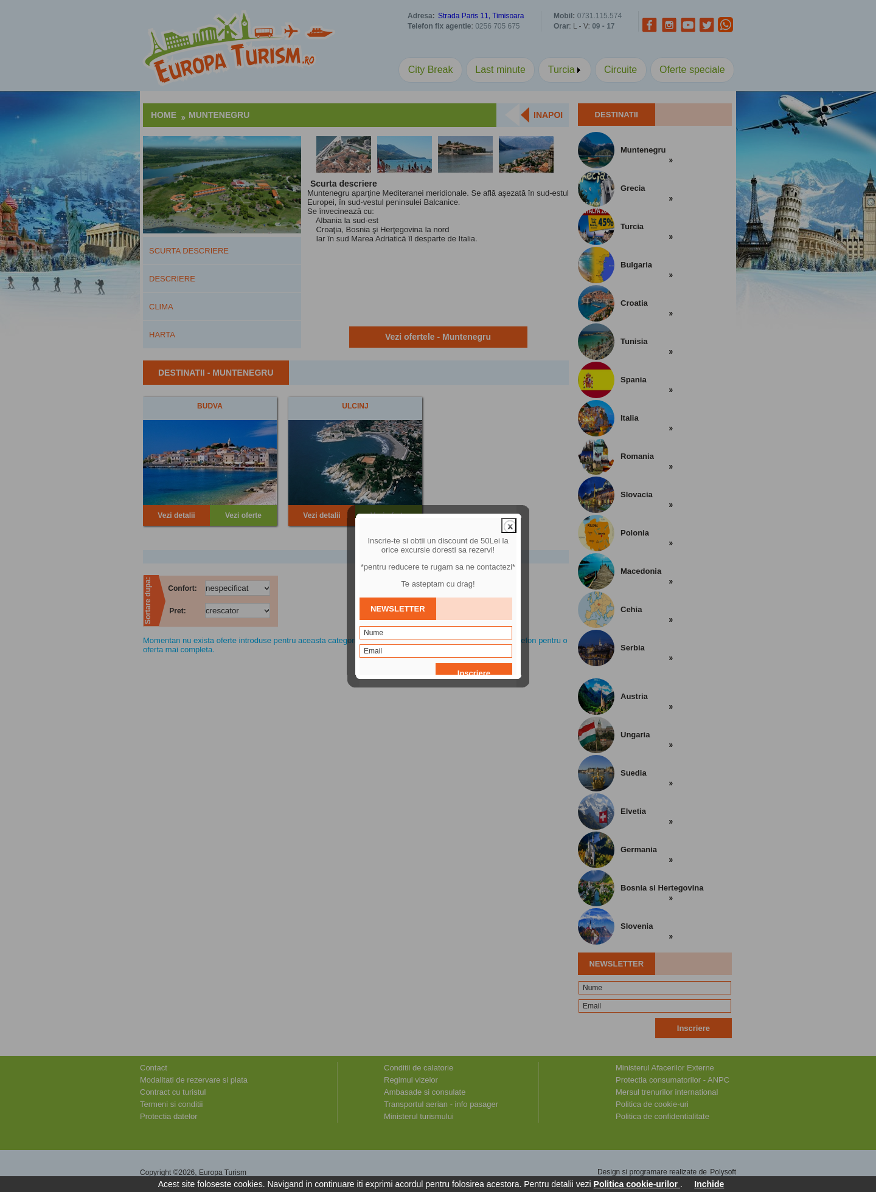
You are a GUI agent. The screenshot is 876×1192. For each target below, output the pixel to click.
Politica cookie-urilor (637, 1184)
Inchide (709, 1184)
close (508, 494)
